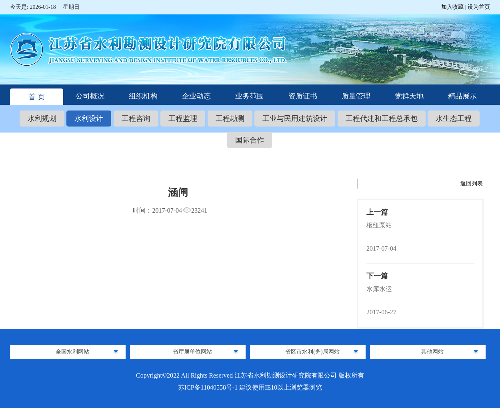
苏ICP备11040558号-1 (209, 387)
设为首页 (479, 7)
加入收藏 (453, 7)
